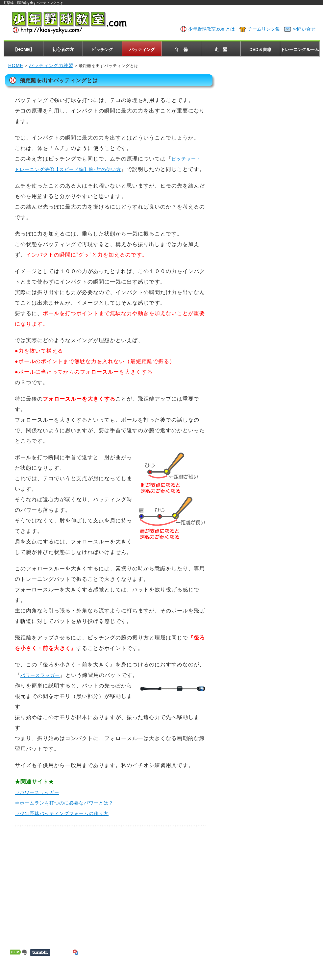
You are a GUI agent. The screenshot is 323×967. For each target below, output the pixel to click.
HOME (15, 65)
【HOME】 (23, 49)
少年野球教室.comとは (211, 29)
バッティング (142, 49)
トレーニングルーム (300, 49)
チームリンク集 (264, 29)
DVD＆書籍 (260, 49)
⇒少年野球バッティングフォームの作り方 (62, 813)
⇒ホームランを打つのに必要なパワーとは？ (64, 803)
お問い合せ (303, 29)
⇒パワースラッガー (37, 792)
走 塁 (220, 49)
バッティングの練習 (51, 65)
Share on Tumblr (40, 952)
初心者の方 (63, 49)
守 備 (181, 49)
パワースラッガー (40, 675)
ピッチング (102, 49)
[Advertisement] (110, 885)
